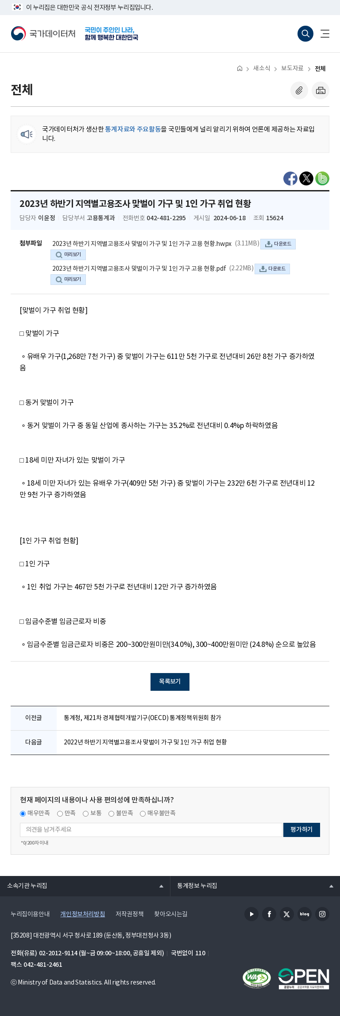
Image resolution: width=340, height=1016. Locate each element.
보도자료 (292, 68)
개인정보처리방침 (82, 914)
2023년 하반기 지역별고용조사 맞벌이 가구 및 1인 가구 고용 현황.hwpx (142, 244)
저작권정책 (129, 914)
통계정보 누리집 (193, 885)
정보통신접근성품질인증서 (257, 978)
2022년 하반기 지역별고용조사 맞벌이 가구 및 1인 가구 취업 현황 (145, 742)
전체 (320, 69)
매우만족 (38, 813)
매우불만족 (161, 813)
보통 (95, 813)
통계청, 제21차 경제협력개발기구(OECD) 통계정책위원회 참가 (142, 718)
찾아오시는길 (171, 914)
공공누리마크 (303, 978)
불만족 (124, 813)
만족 (70, 813)
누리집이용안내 (30, 914)
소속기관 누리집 (23, 885)
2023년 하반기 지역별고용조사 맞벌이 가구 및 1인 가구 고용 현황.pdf (139, 268)
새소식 (261, 68)
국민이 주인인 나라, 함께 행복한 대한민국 (111, 34)
